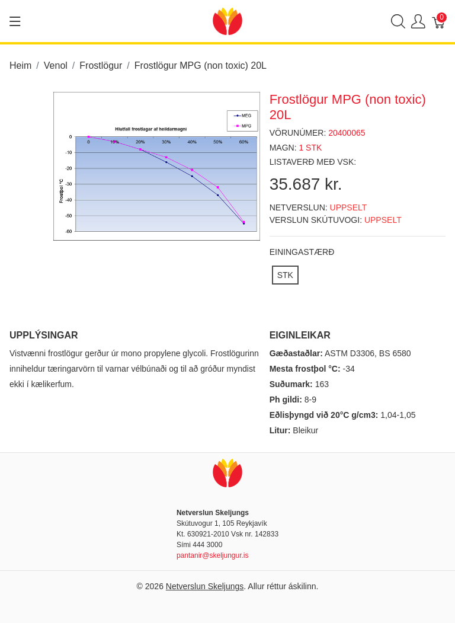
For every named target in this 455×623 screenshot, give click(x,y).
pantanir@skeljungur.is (213, 555)
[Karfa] (439, 21)
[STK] (285, 275)
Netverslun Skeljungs (205, 586)
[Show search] (398, 21)
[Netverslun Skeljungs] (227, 20)
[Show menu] (15, 21)
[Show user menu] (418, 21)
